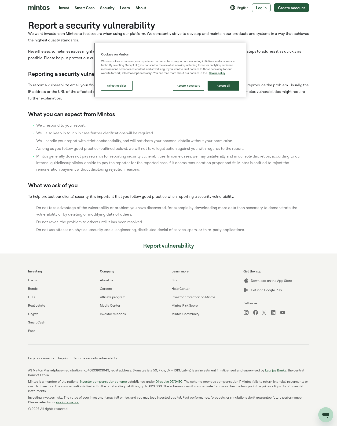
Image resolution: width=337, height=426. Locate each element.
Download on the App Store (267, 280)
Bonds (33, 288)
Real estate (36, 305)
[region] (170, 70)
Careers (106, 288)
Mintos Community (185, 314)
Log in (261, 7)
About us (106, 280)
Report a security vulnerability (95, 358)
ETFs (31, 297)
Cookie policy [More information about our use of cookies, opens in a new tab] (217, 73)
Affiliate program (112, 297)
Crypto (33, 314)
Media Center (110, 305)
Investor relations (113, 314)
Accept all (223, 85)
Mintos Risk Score (185, 305)
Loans (32, 280)
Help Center (181, 288)
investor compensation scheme (103, 381)
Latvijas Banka (275, 370)
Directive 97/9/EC (169, 381)
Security (107, 7)
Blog (175, 280)
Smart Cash (85, 7)
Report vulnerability (168, 245)
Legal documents (41, 358)
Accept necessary (188, 85)
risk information (67, 402)
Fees (31, 331)
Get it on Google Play (262, 290)
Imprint (63, 358)
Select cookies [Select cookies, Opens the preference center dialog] (117, 85)
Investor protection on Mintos (193, 297)
